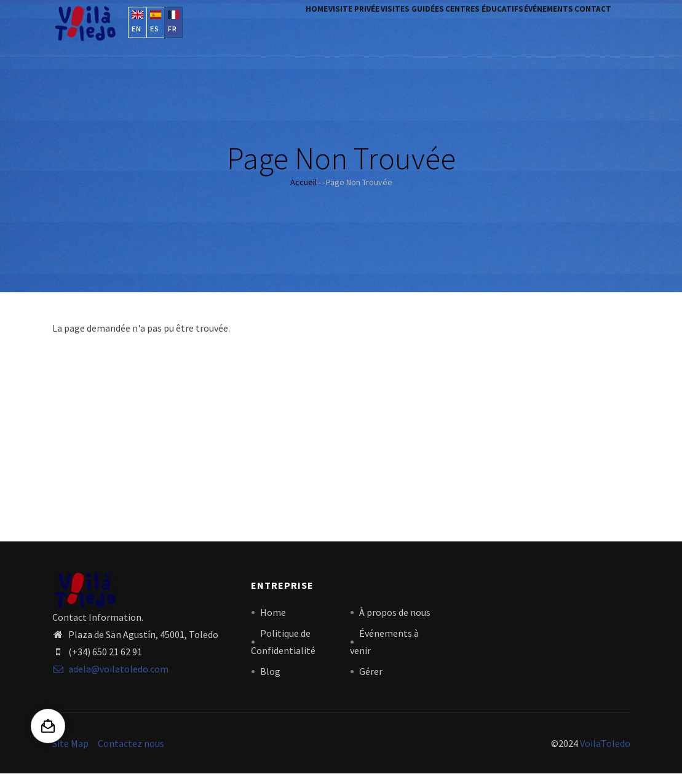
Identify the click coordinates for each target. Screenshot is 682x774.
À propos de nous (394, 612)
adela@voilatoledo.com (110, 669)
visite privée (307, 25)
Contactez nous (131, 743)
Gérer (371, 671)
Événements (533, 25)
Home (259, 25)
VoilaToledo (605, 743)
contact (587, 25)
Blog (270, 671)
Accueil (303, 182)
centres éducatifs (458, 25)
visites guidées (376, 25)
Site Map (70, 743)
